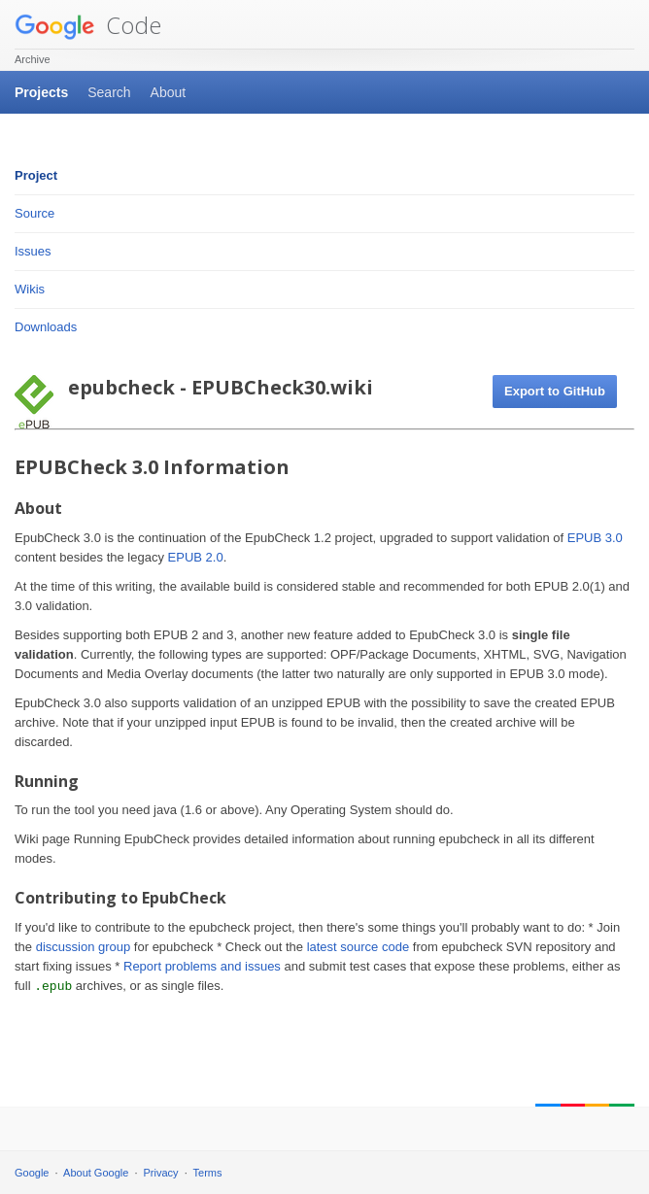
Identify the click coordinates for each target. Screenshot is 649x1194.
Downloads (46, 327)
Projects (41, 92)
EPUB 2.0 (195, 557)
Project (36, 175)
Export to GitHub (554, 391)
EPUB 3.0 (595, 537)
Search (108, 92)
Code (88, 25)
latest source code (358, 946)
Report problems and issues (202, 966)
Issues (33, 251)
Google (32, 1172)
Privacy (161, 1172)
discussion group (83, 946)
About (169, 92)
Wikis (30, 289)
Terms (207, 1172)
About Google (95, 1172)
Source (34, 213)
